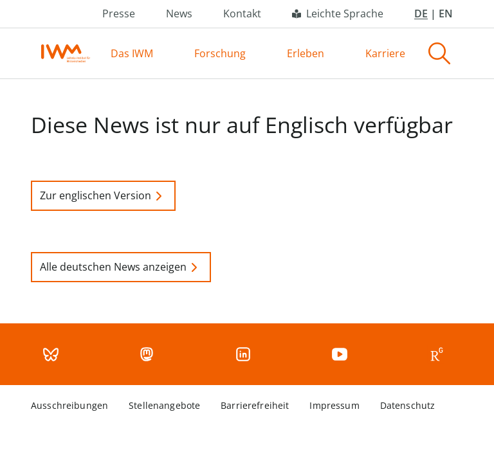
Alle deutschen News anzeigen (121, 267)
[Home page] (65, 53)
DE (421, 13)
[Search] (439, 53)
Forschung (220, 53)
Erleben (305, 53)
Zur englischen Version (103, 196)
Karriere (385, 53)
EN (446, 13)
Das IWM (132, 53)
